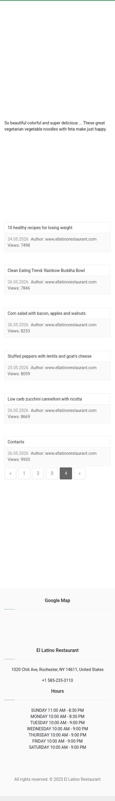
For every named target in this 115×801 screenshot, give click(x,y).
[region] (60, 61)
